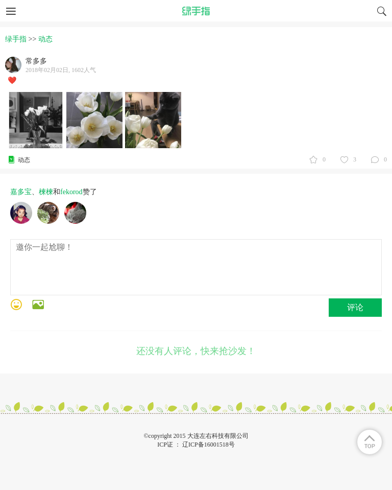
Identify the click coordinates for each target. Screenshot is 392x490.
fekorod (71, 192)
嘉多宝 (21, 192)
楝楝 (46, 192)
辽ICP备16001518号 (208, 444)
